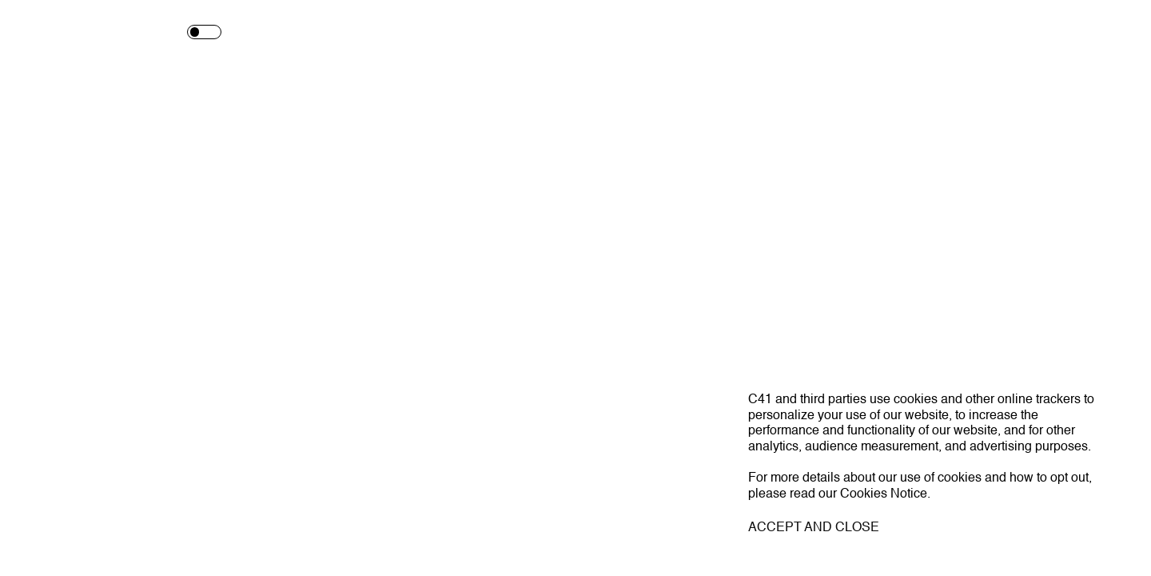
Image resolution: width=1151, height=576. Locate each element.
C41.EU (87, 545)
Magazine (665, 32)
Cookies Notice (883, 494)
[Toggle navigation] (1124, 33)
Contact (989, 32)
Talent (496, 32)
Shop (828, 32)
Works (336, 32)
